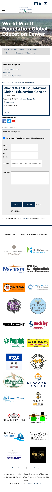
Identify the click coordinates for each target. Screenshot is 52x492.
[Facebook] (31, 3)
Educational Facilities (10, 69)
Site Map (37, 468)
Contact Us (22, 468)
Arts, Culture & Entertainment (13, 82)
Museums (6, 72)
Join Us (29, 468)
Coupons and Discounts (14, 53)
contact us (26, 218)
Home (14, 468)
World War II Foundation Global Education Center (24, 90)
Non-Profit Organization (12, 76)
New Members (31, 50)
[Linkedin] (40, 3)
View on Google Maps (28, 99)
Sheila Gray (9, 102)
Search (6, 50)
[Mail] (45, 3)
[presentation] (29, 193)
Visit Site (6, 112)
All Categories (30, 53)
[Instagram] (36, 3)
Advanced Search (17, 50)
